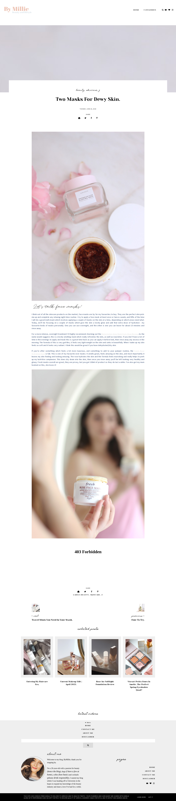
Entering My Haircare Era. (37, 682)
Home (136, 10)
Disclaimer (88, 737)
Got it (150, 797)
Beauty (80, 90)
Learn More (141, 797)
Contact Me (88, 729)
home (88, 725)
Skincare (91, 90)
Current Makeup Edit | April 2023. (71, 682)
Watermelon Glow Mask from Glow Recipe (120, 334)
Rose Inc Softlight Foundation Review (105, 682)
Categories (150, 10)
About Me (88, 733)
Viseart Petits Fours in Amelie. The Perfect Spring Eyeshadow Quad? (139, 685)
